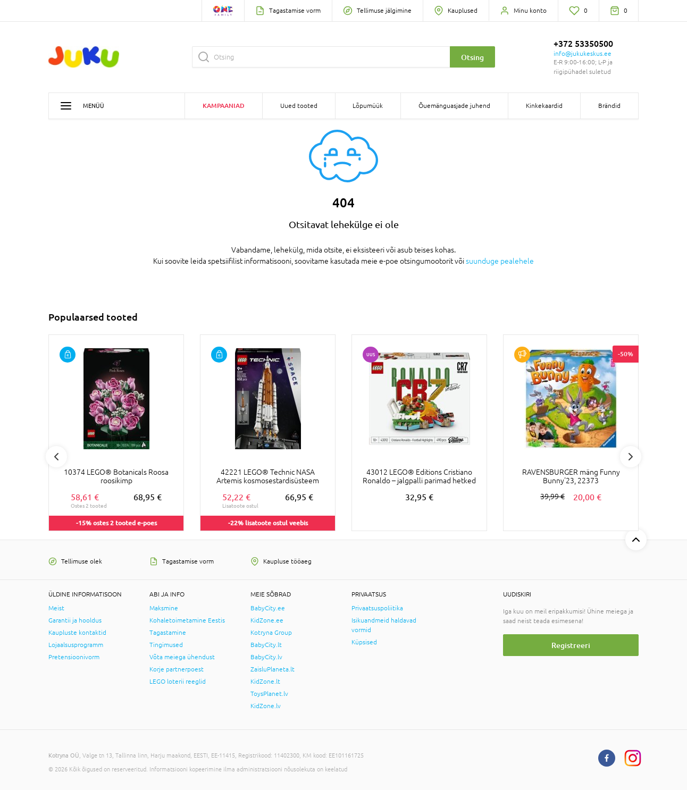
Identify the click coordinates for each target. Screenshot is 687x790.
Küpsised (364, 642)
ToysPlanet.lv (269, 693)
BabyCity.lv (266, 657)
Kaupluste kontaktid (77, 632)
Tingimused (166, 645)
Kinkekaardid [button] (544, 106)
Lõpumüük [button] (368, 106)
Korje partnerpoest (176, 669)
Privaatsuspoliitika (377, 608)
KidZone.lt (265, 681)
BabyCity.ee (267, 608)
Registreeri (570, 645)
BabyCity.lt (266, 645)
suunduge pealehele (500, 261)
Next (630, 456)
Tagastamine (167, 632)
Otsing (472, 57)
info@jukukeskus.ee (582, 53)
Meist (56, 608)
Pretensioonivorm (73, 657)
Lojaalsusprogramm (75, 645)
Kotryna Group (271, 632)
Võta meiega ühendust (182, 657)
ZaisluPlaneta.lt (272, 669)
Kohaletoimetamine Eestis (187, 620)
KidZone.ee (266, 620)
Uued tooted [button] (298, 106)
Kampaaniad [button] (224, 106)
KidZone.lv (265, 706)
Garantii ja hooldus (75, 620)
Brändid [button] (609, 106)
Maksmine (163, 608)
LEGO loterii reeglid (177, 681)
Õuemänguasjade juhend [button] (454, 106)
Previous (56, 456)
